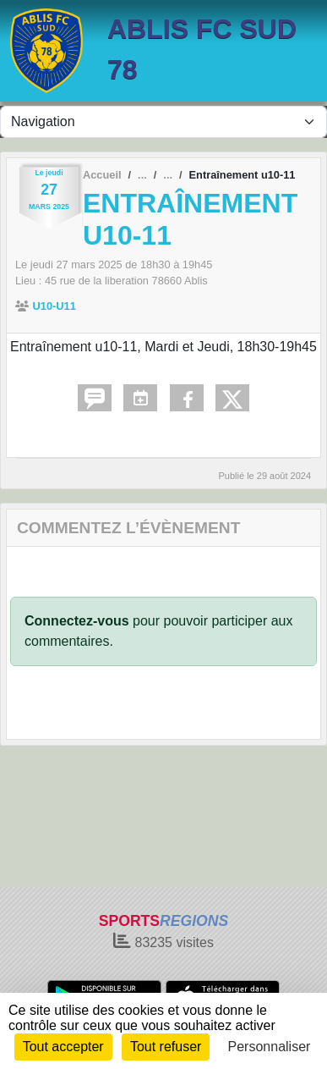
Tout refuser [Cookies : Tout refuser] (165, 1046)
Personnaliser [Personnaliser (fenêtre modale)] (269, 1046)
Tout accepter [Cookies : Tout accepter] (63, 1046)
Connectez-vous (77, 621)
